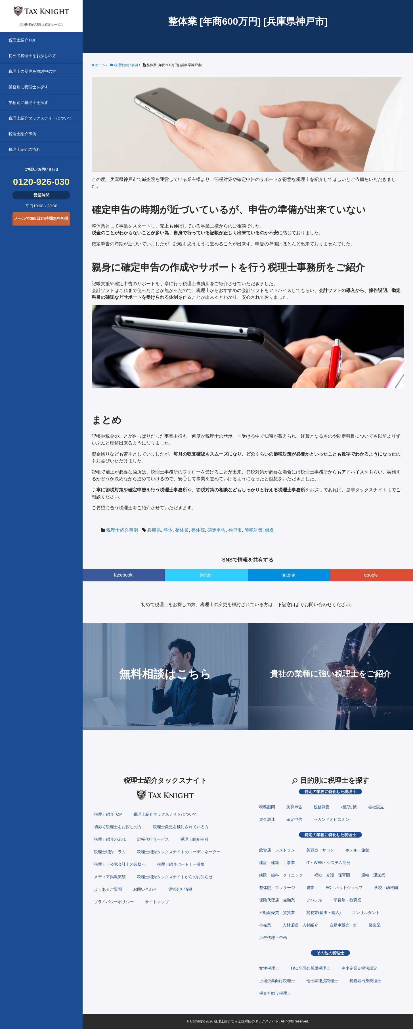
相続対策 (349, 807)
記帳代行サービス (153, 839)
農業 (310, 887)
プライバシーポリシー (114, 901)
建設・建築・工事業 (277, 862)
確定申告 (216, 530)
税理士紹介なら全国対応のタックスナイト (246, 1021)
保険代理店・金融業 (277, 900)
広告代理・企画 (273, 937)
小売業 (265, 925)
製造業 (375, 925)
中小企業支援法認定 (359, 968)
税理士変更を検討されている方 (181, 827)
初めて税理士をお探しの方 (32, 55)
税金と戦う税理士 (275, 993)
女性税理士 (269, 968)
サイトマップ (157, 901)
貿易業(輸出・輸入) (323, 912)
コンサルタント (366, 912)
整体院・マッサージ (277, 887)
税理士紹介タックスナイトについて (40, 118)
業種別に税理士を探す (28, 102)
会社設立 (376, 807)
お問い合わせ (145, 889)
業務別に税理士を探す (28, 87)
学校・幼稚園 (386, 887)
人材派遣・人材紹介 (300, 925)
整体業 (182, 530)
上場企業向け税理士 (277, 980)
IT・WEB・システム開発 (328, 862)
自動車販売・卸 (343, 925)
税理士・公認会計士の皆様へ (120, 864)
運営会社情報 (180, 889)
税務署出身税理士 (365, 980)
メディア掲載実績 (110, 876)
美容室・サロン (320, 850)
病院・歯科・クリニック (281, 875)
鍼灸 (269, 530)
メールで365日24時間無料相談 (41, 218)
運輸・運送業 (373, 875)
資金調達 (267, 819)
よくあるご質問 (108, 889)
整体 (168, 530)
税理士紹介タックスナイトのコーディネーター (179, 852)
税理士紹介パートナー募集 (181, 864)
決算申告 (294, 807)
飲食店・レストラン (277, 850)
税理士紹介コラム (110, 852)
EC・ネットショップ (344, 887)
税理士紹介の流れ (24, 149)
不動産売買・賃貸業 (277, 912)
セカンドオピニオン (331, 819)
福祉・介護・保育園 (332, 875)
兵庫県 (154, 530)
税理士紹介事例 (22, 134)
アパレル (314, 900)
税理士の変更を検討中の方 (32, 71)
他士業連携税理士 (322, 980)
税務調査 (322, 807)
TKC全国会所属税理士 (310, 968)
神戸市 (235, 530)
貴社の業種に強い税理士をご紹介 (330, 673)
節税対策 (253, 530)
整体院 (198, 530)
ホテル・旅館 (357, 850)
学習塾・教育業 (347, 900)
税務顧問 (267, 807)
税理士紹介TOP (23, 40)
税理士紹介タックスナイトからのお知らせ (175, 876)
